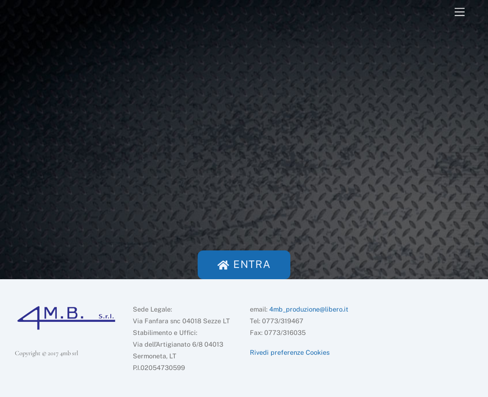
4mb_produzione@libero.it (308, 309)
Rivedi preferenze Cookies (290, 352)
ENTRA (244, 264)
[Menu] (460, 12)
